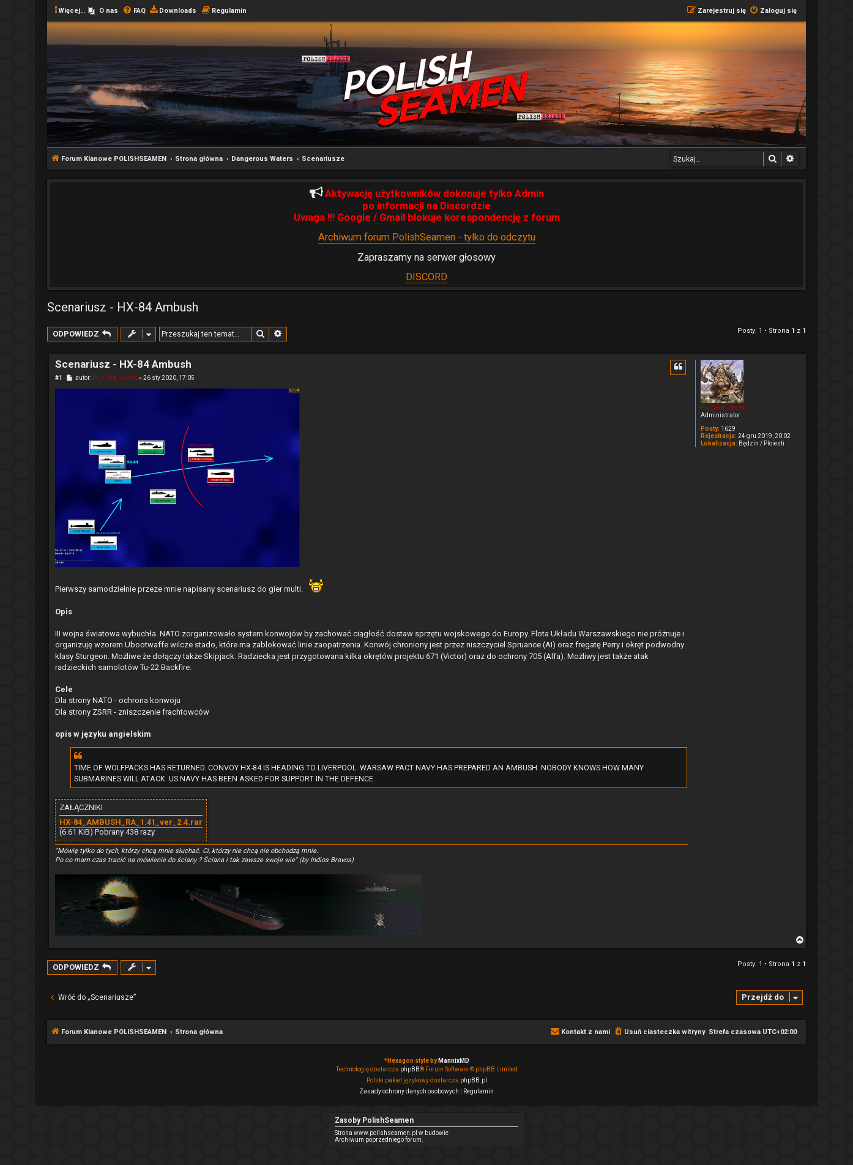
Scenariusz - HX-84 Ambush (122, 307)
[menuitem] (103, 11)
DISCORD (426, 277)
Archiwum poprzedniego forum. (379, 1139)
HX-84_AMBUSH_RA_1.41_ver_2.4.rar (131, 822)
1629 (728, 428)
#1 (58, 377)
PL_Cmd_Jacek (723, 407)
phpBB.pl (473, 1080)
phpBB (410, 1069)
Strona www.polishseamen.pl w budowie (392, 1133)
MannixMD (453, 1060)
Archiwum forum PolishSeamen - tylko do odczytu (426, 237)
